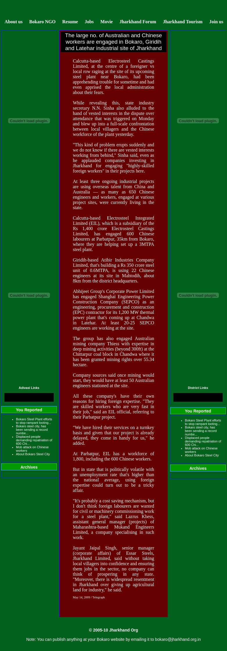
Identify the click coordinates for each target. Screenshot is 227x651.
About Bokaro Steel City (33, 454)
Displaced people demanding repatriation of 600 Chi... (34, 440)
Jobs (89, 21)
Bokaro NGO (42, 21)
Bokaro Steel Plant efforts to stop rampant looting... (34, 420)
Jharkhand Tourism (183, 21)
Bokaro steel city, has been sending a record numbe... (32, 429)
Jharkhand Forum (137, 21)
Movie (106, 21)
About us (14, 21)
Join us (216, 21)
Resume (70, 21)
